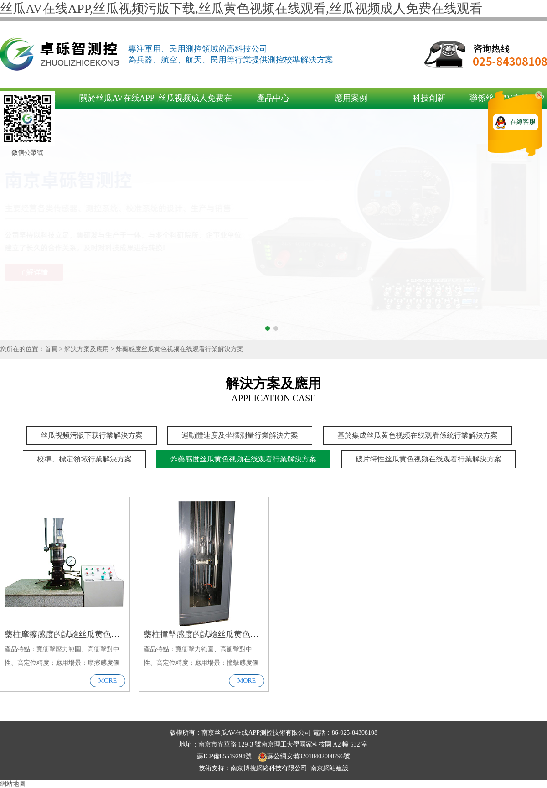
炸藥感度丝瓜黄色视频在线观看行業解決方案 (179, 349)
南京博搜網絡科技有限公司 (269, 768)
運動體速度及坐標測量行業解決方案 (239, 435)
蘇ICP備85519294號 (225, 756)
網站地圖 (13, 783)
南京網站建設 (329, 768)
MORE (107, 680)
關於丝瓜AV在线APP (117, 98)
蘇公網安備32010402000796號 (304, 756)
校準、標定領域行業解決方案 (84, 459)
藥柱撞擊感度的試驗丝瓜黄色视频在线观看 (221, 634)
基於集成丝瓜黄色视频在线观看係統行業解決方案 (417, 435)
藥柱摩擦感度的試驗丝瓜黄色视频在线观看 (82, 634)
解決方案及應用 (86, 349)
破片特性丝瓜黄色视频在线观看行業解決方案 (428, 459)
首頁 (51, 349)
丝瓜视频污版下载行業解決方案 (92, 435)
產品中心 (273, 98)
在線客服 (523, 122)
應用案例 (351, 98)
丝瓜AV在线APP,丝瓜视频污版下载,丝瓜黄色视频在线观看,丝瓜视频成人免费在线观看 (241, 8)
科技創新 (429, 98)
